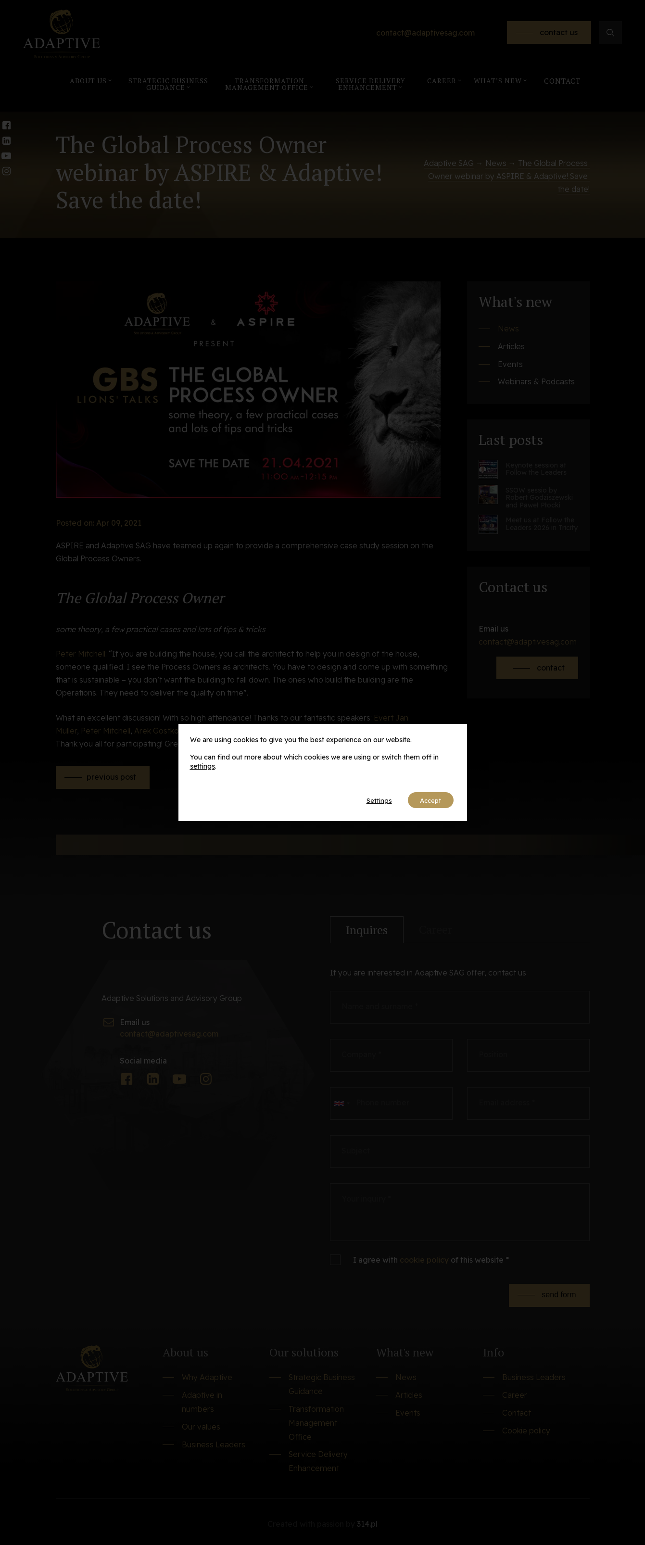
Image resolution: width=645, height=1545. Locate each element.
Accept (427, 800)
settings (202, 765)
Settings (370, 800)
